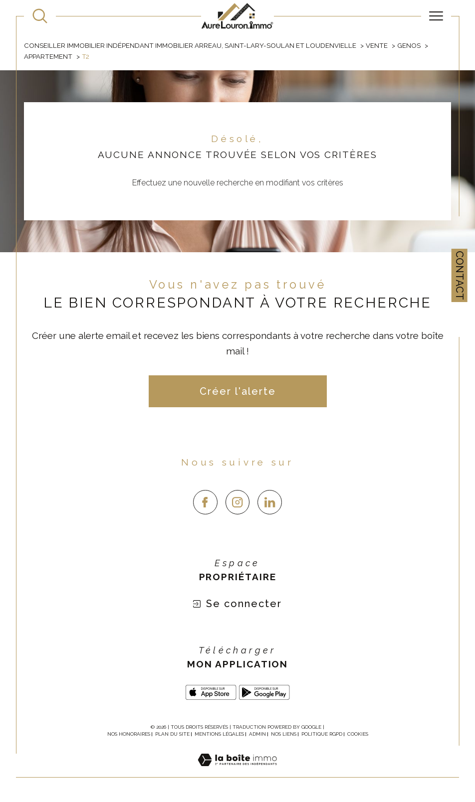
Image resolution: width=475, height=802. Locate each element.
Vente (377, 45)
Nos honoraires (128, 734)
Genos (409, 45)
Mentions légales (219, 734)
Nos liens (283, 734)
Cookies (357, 734)
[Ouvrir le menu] (436, 16)
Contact (460, 275)
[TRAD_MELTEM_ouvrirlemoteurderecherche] (40, 16)
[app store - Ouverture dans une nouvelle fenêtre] (211, 692)
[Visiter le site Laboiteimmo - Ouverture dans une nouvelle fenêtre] (237, 771)
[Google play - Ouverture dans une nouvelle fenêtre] (264, 692)
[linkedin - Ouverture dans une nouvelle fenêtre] (269, 502)
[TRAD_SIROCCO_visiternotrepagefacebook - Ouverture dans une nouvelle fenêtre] (205, 502)
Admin (257, 734)
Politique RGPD (321, 734)
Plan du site (172, 734)
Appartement (48, 56)
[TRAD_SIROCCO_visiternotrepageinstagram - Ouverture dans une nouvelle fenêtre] (238, 502)
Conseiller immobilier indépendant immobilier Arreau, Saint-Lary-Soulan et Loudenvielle (190, 45)
